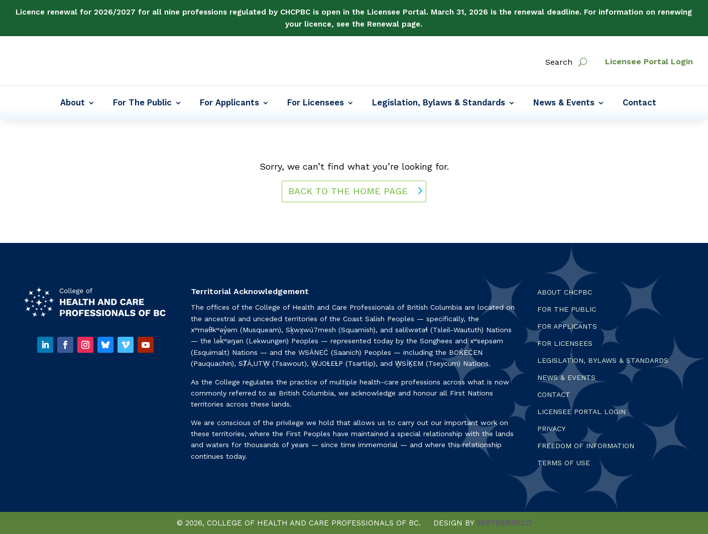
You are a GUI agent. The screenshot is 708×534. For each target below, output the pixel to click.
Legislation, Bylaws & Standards (438, 103)
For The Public (142, 103)
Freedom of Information (585, 446)
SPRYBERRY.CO (504, 522)
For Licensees (315, 103)
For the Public (566, 309)
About (72, 103)
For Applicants (229, 103)
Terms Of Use (563, 463)
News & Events (564, 103)
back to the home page (348, 191)
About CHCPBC (564, 292)
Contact (639, 103)
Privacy (551, 429)
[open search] (582, 62)
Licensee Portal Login (649, 61)
